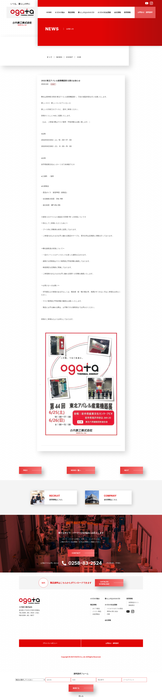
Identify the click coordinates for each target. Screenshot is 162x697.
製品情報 (71, 12)
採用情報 (127, 12)
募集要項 (131, 605)
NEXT (126, 470)
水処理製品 (96, 614)
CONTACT (76, 553)
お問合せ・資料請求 (145, 12)
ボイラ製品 (96, 608)
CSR (79, 57)
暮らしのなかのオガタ (86, 12)
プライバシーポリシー (50, 643)
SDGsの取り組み (112, 611)
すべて (49, 57)
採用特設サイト (134, 602)
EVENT (69, 57)
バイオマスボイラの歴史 (115, 608)
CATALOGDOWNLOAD (104, 583)
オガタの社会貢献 (104, 12)
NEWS (59, 57)
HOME (49, 12)
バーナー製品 (96, 611)
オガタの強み (60, 12)
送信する (76, 688)
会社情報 (117, 12)
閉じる (81, 696)
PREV (25, 470)
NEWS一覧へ (76, 470)
